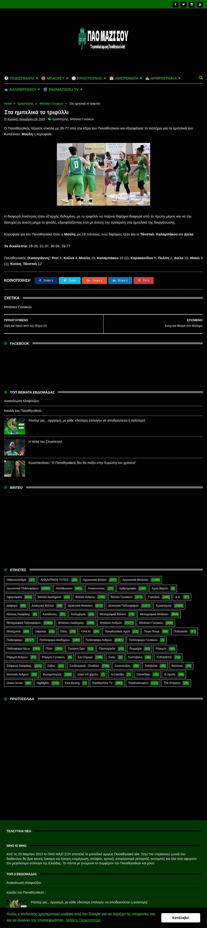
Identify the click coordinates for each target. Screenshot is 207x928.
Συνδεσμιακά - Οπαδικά (84, 657)
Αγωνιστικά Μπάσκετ (135, 571)
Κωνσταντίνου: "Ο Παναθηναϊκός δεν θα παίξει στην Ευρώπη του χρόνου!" (82, 454)
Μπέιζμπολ (14, 622)
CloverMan (143, 665)
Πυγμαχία (135, 639)
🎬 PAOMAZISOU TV (61, 80)
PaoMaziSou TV (102, 674)
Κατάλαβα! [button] (180, 918)
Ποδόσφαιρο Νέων (18, 639)
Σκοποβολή (135, 648)
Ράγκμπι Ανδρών (17, 648)
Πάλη (63, 622)
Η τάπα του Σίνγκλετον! (45, 432)
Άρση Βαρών (160, 579)
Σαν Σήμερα (85, 648)
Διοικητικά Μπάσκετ (80, 596)
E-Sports (169, 665)
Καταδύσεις (50, 605)
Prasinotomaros (138, 674)
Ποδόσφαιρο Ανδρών (99, 631)
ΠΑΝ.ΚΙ (86, 622)
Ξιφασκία (40, 622)
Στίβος (51, 657)
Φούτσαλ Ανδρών (17, 665)
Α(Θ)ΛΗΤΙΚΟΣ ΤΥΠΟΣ (55, 571)
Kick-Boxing (72, 674)
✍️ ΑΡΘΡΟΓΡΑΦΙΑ (161, 69)
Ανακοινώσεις (96, 579)
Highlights (43, 674)
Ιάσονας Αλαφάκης (18, 605)
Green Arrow (14, 674)
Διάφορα (12, 596)
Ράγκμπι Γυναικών (53, 648)
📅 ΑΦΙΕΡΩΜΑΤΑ (123, 69)
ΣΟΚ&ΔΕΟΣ (164, 648)
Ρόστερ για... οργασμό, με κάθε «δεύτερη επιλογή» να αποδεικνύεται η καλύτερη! (87, 411)
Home (8, 94)
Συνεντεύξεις (123, 657)
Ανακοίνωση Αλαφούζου (21, 392)
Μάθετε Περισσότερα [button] (83, 921)
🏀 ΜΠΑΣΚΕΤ (52, 69)
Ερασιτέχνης (25, 94)
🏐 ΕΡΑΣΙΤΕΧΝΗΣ (87, 69)
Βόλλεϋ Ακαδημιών (49, 588)
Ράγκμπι (161, 639)
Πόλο (49, 639)
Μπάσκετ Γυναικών (51, 94)
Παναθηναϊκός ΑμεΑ (117, 622)
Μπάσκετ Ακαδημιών (71, 614)
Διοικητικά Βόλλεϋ (43, 596)
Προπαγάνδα (107, 639)
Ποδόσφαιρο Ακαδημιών (55, 631)
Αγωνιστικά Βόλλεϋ (95, 571)
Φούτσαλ (177, 657)
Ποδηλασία (180, 622)
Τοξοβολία (151, 657)
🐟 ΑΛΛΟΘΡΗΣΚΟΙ (20, 80)
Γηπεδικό (153, 588)
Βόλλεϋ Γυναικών (121, 588)
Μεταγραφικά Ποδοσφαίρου (24, 614)
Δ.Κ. (178, 588)
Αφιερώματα (14, 588)
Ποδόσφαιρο (14, 631)
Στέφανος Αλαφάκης (19, 657)
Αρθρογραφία (127, 579)
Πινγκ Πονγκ (151, 622)
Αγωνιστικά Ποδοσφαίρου (22, 579)
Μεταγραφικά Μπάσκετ (154, 605)
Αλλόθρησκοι (64, 579)
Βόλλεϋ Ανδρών (85, 588)
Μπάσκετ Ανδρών (111, 614)
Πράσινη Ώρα (76, 639)
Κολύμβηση (78, 605)
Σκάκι (111, 648)
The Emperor (172, 674)
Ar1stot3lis (117, 665)
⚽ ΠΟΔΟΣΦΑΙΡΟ (19, 69)
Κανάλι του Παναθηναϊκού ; (23, 401)
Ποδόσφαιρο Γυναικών (143, 631)
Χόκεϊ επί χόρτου (87, 665)
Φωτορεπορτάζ (52, 665)
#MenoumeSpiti (16, 571)
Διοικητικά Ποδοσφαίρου (123, 596)
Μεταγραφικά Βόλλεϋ (113, 605)
